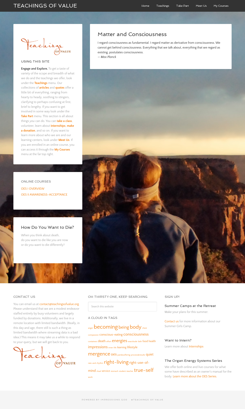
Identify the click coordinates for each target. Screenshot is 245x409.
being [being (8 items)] (123, 327)
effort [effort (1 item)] (108, 341)
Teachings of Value (45, 5)
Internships (196, 346)
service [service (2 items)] (106, 371)
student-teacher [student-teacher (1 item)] (126, 371)
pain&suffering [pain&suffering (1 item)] (124, 355)
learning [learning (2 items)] (121, 347)
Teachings (40, 83)
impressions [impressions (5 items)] (98, 347)
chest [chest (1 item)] (144, 328)
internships (58, 126)
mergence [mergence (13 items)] (99, 354)
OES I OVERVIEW (32, 188)
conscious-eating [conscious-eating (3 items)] (110, 334)
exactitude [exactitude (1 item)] (132, 341)
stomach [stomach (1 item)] (114, 371)
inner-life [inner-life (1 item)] (112, 347)
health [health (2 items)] (152, 341)
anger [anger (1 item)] (90, 328)
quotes (59, 87)
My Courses (62, 149)
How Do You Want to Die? (47, 227)
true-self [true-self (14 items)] (144, 370)
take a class (64, 121)
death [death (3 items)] (102, 341)
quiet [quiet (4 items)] (150, 354)
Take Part (27, 116)
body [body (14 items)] (135, 327)
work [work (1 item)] (90, 377)
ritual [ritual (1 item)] (98, 371)
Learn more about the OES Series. (195, 376)
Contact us (172, 321)
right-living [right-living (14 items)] (116, 362)
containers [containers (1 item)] (92, 341)
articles (44, 87)
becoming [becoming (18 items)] (106, 327)
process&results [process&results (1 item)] (138, 355)
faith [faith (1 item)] (140, 341)
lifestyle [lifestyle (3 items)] (132, 347)
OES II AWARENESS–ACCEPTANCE (44, 194)
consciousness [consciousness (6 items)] (136, 334)
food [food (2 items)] (145, 341)
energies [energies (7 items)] (119, 340)
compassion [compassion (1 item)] (93, 335)
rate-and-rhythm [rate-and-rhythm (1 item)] (95, 363)
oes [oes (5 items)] (114, 354)
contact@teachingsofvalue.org (59, 304)
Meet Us (63, 140)
